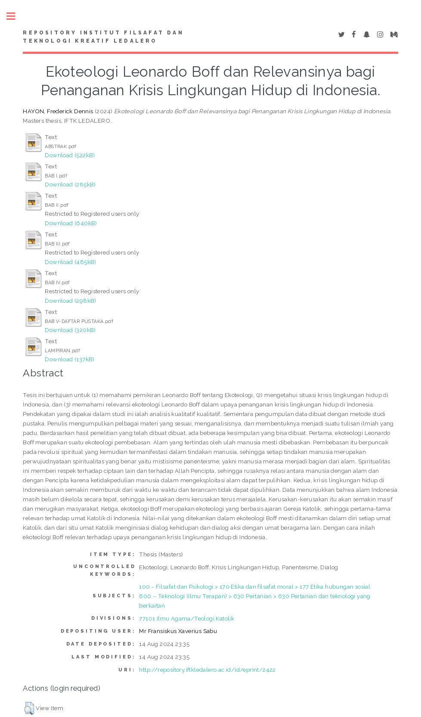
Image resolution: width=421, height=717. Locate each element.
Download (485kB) (70, 261)
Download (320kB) (70, 329)
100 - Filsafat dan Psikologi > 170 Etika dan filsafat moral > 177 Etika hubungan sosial (254, 586)
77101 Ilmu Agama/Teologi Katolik (186, 618)
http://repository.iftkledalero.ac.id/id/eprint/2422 (207, 669)
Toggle (15, 16)
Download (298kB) (70, 300)
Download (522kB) (70, 155)
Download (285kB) (70, 184)
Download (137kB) (69, 359)
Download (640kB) (71, 223)
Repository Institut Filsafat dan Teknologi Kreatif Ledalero (103, 37)
